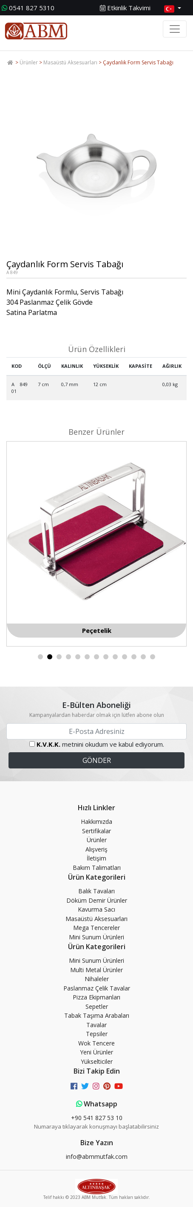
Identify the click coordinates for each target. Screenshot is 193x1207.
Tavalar (96, 1025)
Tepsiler (97, 1034)
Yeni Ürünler (96, 1052)
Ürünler (29, 62)
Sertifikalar (96, 831)
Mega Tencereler (96, 928)
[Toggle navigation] (175, 29)
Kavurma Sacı (96, 909)
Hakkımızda (96, 821)
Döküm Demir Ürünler (96, 900)
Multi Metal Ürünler (96, 970)
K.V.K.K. (48, 744)
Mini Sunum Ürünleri (96, 937)
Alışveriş (96, 849)
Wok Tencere (96, 1043)
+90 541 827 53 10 (96, 1118)
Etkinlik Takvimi (125, 7)
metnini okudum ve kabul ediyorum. (100, 744)
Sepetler (96, 1006)
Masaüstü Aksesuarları (70, 62)
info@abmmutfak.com (97, 1156)
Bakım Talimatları (97, 867)
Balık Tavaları (96, 891)
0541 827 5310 (28, 7)
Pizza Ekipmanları (96, 997)
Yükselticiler (97, 1061)
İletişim (96, 858)
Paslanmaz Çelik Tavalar (96, 988)
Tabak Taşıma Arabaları (96, 1015)
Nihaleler (97, 979)
